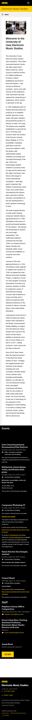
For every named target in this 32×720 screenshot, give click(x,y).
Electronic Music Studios (15, 9)
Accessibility (6, 715)
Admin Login (8, 695)
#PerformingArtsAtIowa (16, 537)
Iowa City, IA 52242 (8, 705)
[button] (28, 3)
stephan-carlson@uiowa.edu (13, 614)
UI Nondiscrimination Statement (18, 713)
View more (8, 654)
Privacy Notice (5, 713)
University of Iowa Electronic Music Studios (16, 700)
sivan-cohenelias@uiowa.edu (14, 632)
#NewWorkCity (14, 535)
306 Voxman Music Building (11, 703)
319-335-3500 (8, 691)
